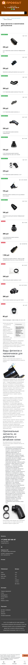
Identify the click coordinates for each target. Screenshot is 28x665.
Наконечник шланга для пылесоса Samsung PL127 (13, 71)
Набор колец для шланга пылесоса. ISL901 (12, 280)
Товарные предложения (6, 591)
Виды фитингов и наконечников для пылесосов (20, 327)
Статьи (2, 593)
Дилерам (3, 611)
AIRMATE (17, 580)
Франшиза (3, 613)
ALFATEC (17, 581)
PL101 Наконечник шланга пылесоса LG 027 (12, 174)
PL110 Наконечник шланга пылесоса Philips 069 (13, 91)
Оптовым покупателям (5, 615)
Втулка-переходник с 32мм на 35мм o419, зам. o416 (14, 320)
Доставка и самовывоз (6, 609)
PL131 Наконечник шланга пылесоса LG (11, 111)
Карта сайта (3, 576)
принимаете (6, 658)
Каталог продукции (18, 335)
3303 (16, 572)
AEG (16, 576)
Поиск (2, 572)
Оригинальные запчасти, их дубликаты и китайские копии (19, 332)
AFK (16, 578)
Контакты (3, 578)
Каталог (2, 598)
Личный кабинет (4, 596)
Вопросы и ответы (5, 600)
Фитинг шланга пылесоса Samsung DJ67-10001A (13, 299)
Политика (3, 574)
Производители (4, 594)
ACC (16, 574)
